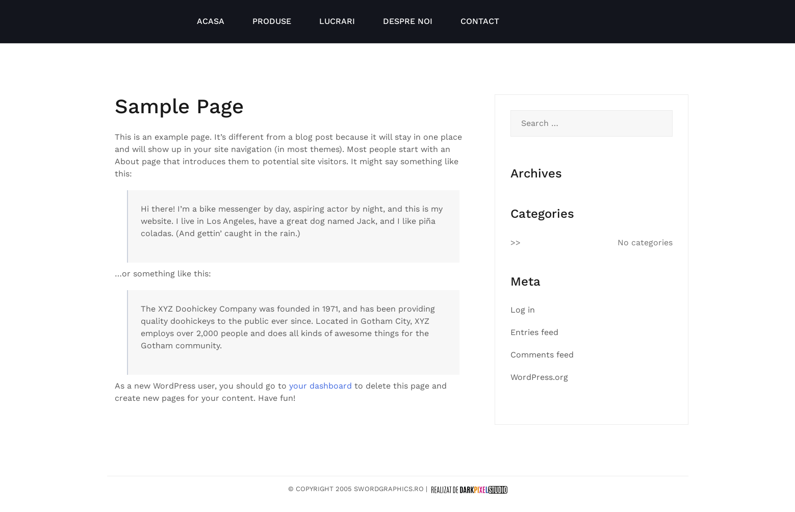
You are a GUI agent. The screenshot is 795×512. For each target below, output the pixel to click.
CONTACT (479, 21)
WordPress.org (539, 377)
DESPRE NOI (407, 21)
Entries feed (534, 332)
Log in (522, 310)
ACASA (210, 21)
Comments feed (542, 355)
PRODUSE (271, 21)
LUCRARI (337, 21)
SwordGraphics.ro (389, 489)
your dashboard (320, 386)
